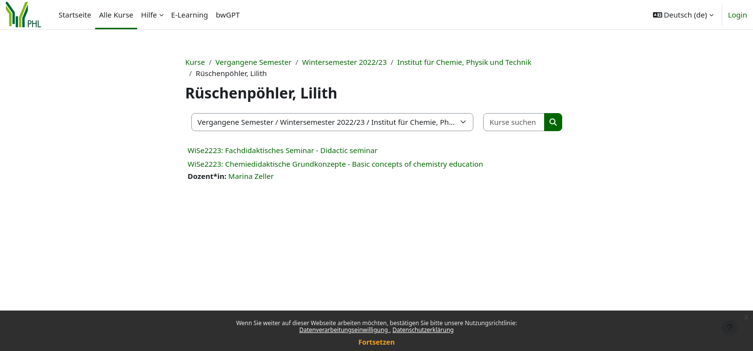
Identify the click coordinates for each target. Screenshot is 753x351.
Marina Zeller (251, 176)
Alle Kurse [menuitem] (116, 15)
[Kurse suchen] (514, 122)
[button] (683, 14)
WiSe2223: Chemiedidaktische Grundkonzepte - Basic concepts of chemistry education (336, 164)
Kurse (195, 62)
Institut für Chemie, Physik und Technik (464, 62)
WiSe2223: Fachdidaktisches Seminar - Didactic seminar (283, 150)
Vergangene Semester (254, 62)
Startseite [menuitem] (75, 15)
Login (737, 15)
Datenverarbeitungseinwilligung (344, 330)
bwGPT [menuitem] (228, 15)
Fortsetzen (376, 342)
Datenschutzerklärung (422, 330)
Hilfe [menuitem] (149, 15)
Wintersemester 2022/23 (344, 62)
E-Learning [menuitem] (189, 15)
